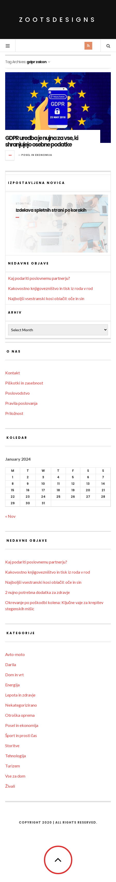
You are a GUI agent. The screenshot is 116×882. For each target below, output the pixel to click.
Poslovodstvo (17, 392)
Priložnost (14, 413)
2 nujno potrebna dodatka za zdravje (37, 592)
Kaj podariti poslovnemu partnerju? (39, 278)
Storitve (23, 203)
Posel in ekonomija (36, 155)
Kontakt (12, 372)
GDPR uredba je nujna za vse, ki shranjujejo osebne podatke (41, 141)
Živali (10, 786)
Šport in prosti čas (21, 735)
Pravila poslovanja (21, 403)
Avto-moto (15, 654)
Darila (10, 664)
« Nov (10, 516)
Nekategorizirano (21, 704)
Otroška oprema (20, 715)
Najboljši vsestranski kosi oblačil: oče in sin (46, 298)
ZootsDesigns (58, 19)
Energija (12, 684)
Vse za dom (15, 775)
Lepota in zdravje (20, 694)
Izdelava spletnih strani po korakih (51, 210)
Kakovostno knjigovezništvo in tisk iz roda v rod (50, 288)
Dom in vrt (14, 674)
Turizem (12, 765)
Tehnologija (15, 755)
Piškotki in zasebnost (24, 382)
